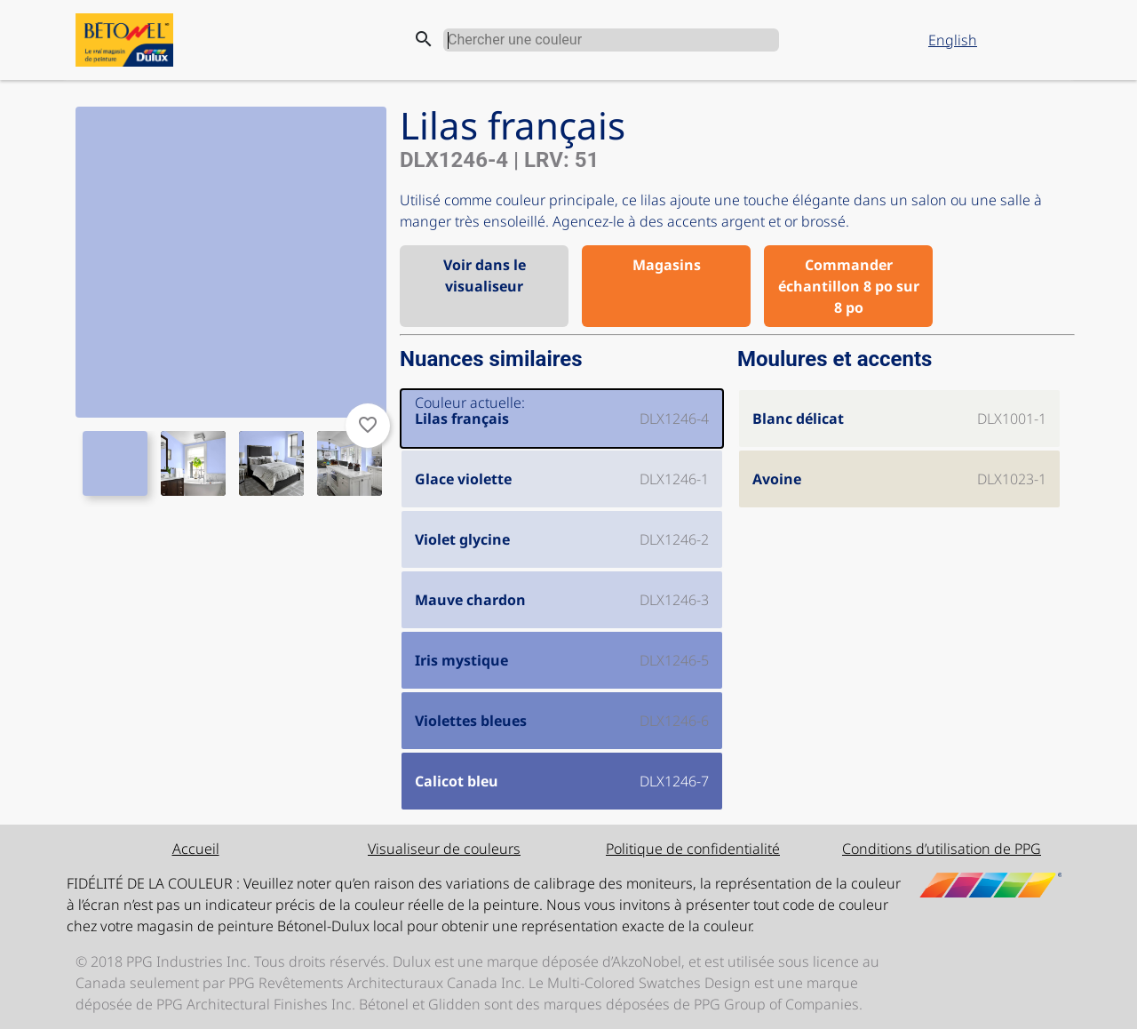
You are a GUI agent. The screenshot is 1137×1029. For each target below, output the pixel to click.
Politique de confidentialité (693, 848)
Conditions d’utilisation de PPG (941, 848)
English (952, 40)
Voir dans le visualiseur (484, 275)
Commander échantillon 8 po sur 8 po (848, 286)
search (423, 39)
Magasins (666, 265)
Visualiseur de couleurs (444, 848)
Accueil (195, 848)
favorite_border (367, 424)
